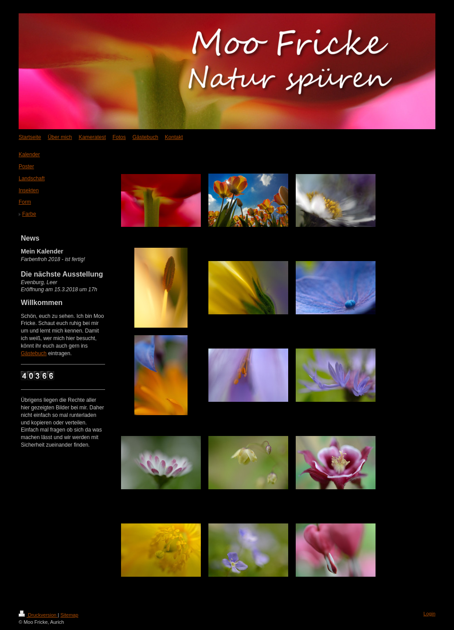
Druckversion (38, 615)
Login (429, 613)
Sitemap (69, 615)
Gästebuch (34, 353)
